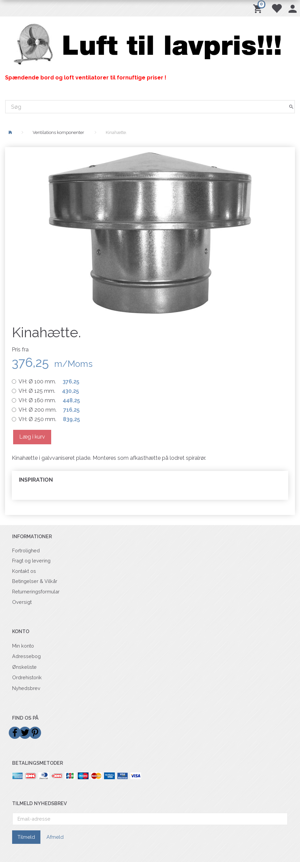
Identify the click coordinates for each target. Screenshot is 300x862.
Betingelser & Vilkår (34, 581)
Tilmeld (26, 837)
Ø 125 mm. (49, 391)
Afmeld (55, 837)
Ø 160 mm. (49, 400)
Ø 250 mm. (49, 419)
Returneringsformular (36, 591)
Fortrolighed (26, 550)
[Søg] (291, 107)
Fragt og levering (31, 560)
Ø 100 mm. (49, 381)
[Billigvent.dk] (150, 44)
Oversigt (22, 602)
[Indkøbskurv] (259, 8)
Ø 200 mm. (49, 410)
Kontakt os (24, 571)
